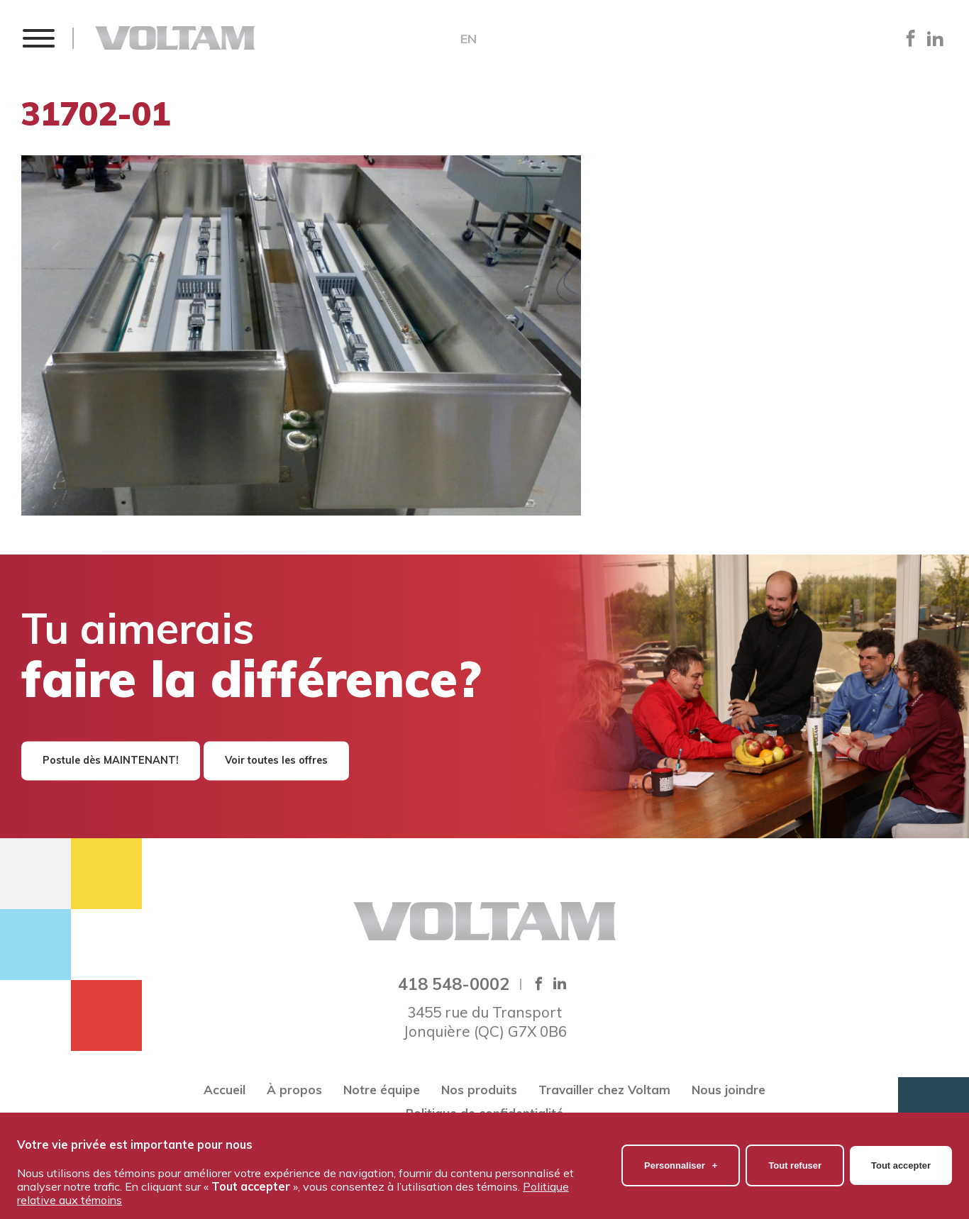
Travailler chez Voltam (604, 1089)
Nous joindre (728, 1089)
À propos (294, 1089)
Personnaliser (680, 1161)
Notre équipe (381, 1089)
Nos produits (479, 1089)
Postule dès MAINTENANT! (111, 761)
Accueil (224, 1089)
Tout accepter (901, 1161)
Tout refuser (794, 1161)
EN (468, 39)
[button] (38, 38)
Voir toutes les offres (276, 761)
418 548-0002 (453, 983)
